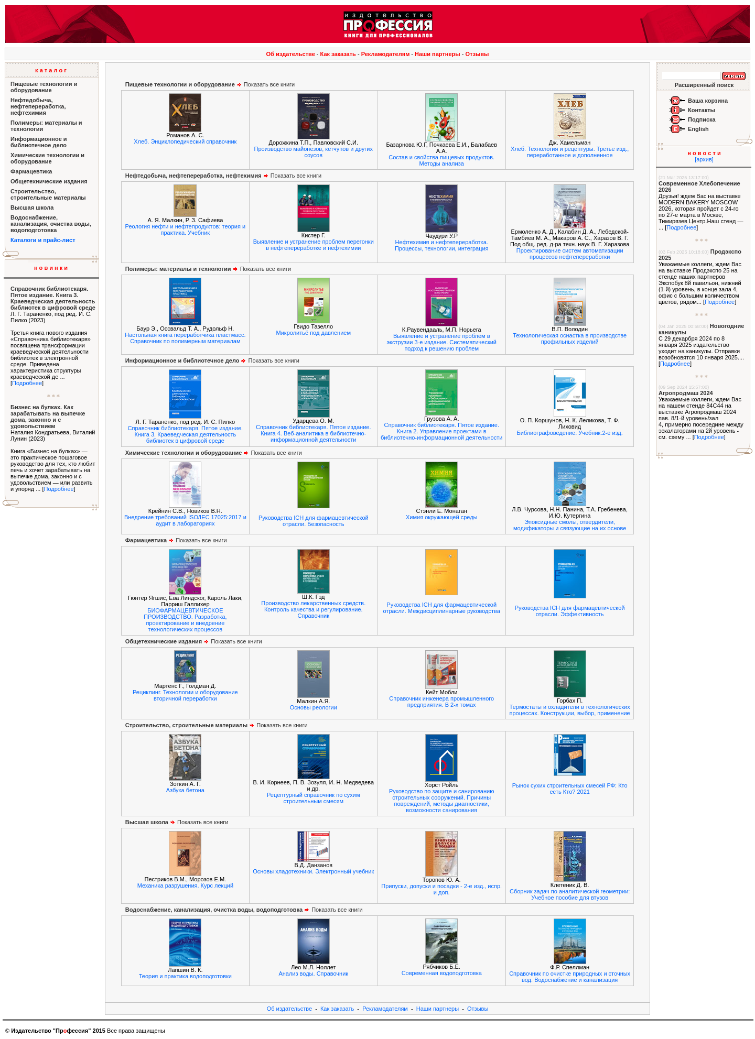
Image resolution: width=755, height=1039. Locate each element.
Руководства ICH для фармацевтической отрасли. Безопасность (313, 521)
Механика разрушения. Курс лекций (185, 885)
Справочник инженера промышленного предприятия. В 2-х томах (441, 701)
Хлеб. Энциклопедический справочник (185, 141)
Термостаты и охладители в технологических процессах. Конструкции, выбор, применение (570, 710)
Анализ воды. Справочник (313, 973)
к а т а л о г (51, 70)
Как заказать (338, 54)
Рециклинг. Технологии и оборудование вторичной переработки (185, 695)
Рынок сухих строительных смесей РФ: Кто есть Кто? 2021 (570, 788)
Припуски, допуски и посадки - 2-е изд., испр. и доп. (441, 889)
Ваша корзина (708, 100)
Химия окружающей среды (442, 517)
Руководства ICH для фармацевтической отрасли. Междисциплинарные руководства (441, 607)
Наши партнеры (437, 54)
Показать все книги (210, 84)
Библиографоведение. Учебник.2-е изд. (569, 433)
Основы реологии (313, 707)
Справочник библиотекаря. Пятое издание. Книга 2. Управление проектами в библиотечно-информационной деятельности (441, 431)
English (698, 129)
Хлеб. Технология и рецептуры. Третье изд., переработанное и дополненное (570, 152)
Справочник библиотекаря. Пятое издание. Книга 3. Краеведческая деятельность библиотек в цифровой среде (52, 298)
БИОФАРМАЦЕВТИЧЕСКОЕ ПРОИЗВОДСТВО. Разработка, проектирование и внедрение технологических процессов (185, 619)
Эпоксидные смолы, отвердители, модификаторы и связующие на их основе (569, 525)
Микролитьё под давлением (313, 333)
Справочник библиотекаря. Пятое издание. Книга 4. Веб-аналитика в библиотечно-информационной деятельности (313, 433)
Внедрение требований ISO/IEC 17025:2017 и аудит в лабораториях (185, 520)
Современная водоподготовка (442, 973)
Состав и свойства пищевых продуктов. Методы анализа (441, 160)
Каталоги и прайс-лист (43, 240)
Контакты (701, 110)
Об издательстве (290, 54)
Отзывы (477, 54)
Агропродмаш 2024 (686, 393)
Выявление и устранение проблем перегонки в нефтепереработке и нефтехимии (313, 244)
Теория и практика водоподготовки (185, 976)
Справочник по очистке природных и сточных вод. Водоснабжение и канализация (569, 976)
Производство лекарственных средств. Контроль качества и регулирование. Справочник (313, 609)
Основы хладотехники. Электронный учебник (313, 871)
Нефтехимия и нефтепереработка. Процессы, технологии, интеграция (442, 245)
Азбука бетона (185, 790)
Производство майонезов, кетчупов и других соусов (313, 152)
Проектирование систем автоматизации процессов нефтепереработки (569, 253)
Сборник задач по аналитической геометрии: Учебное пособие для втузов (570, 894)
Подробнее (27, 383)
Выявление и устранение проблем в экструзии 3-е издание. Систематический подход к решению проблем (441, 342)
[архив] (704, 159)
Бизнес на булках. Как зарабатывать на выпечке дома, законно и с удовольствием (47, 416)
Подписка (702, 119)
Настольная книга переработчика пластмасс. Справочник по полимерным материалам (185, 338)
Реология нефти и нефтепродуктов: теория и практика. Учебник (185, 229)
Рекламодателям (385, 54)
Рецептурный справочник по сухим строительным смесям (313, 798)
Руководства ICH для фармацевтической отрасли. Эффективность (570, 611)
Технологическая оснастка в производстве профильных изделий (570, 338)
